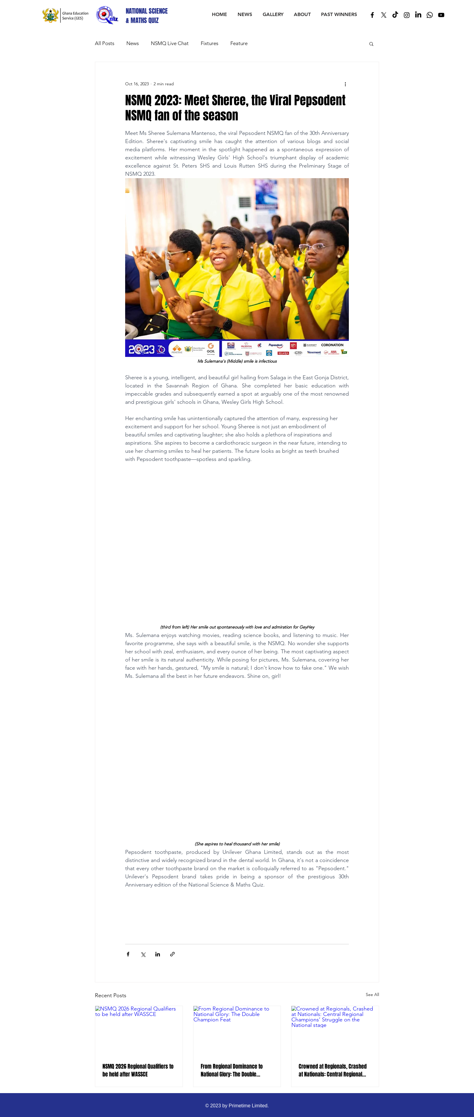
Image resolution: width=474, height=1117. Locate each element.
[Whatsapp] (429, 15)
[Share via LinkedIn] (158, 954)
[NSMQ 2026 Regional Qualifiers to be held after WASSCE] (139, 1030)
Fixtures (209, 43)
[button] (371, 43)
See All (372, 994)
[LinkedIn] (418, 15)
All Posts (104, 43)
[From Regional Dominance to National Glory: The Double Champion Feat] (237, 1030)
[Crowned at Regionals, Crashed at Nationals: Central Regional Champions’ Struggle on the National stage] (335, 1030)
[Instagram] (407, 15)
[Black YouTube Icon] (441, 15)
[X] (384, 15)
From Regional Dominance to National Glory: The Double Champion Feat (232, 1070)
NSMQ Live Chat (170, 43)
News (132, 43)
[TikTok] (395, 15)
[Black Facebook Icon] (372, 15)
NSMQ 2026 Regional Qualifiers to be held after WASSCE (138, 1070)
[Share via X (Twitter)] (143, 954)
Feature (239, 43)
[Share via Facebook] (128, 954)
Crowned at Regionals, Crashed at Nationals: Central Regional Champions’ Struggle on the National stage (333, 1070)
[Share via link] (172, 954)
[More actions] (345, 83)
